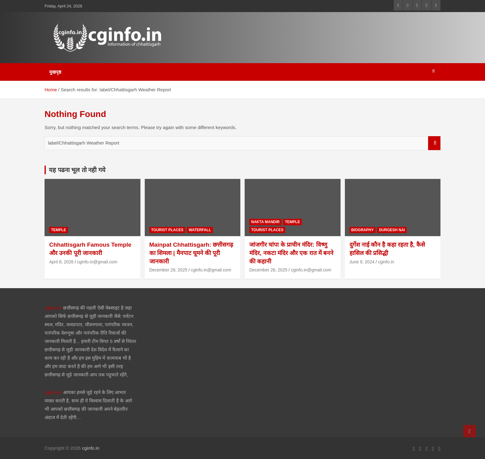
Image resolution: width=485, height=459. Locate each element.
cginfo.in (386, 261)
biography (362, 230)
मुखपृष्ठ (55, 72)
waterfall (200, 230)
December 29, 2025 (168, 269)
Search (434, 143)
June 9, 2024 (362, 261)
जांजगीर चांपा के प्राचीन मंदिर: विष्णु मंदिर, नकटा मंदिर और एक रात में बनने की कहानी (291, 252)
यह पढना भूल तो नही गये (77, 170)
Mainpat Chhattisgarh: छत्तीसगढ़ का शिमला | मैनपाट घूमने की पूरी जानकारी (191, 252)
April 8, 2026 (61, 261)
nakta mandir (265, 222)
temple (58, 230)
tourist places (167, 230)
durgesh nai (392, 230)
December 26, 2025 (268, 269)
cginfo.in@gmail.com (97, 261)
